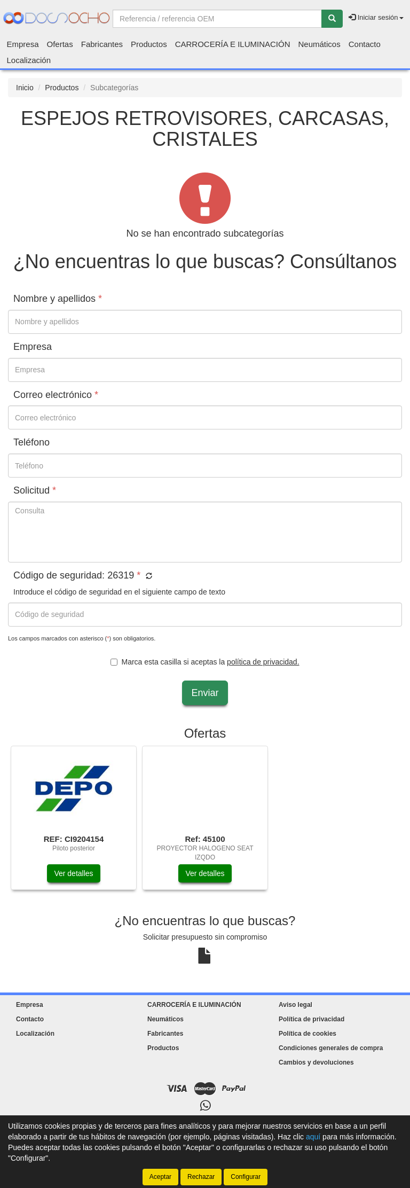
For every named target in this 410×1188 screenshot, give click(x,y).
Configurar (246, 1177)
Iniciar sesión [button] (376, 17)
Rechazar (201, 1177)
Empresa (23, 44)
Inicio (25, 87)
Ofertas (60, 44)
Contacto (365, 44)
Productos (149, 44)
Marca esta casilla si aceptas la (205, 662)
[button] (147, 576)
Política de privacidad (311, 1019)
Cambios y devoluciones (316, 1062)
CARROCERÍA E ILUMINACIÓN (232, 44)
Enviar (204, 692)
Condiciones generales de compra (331, 1048)
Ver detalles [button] (73, 873)
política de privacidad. (263, 662)
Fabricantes (102, 44)
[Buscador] (217, 19)
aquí (313, 1136)
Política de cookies (307, 1033)
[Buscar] (332, 19)
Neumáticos (319, 44)
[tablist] (205, 823)
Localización (29, 60)
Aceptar (160, 1177)
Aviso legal (295, 1005)
